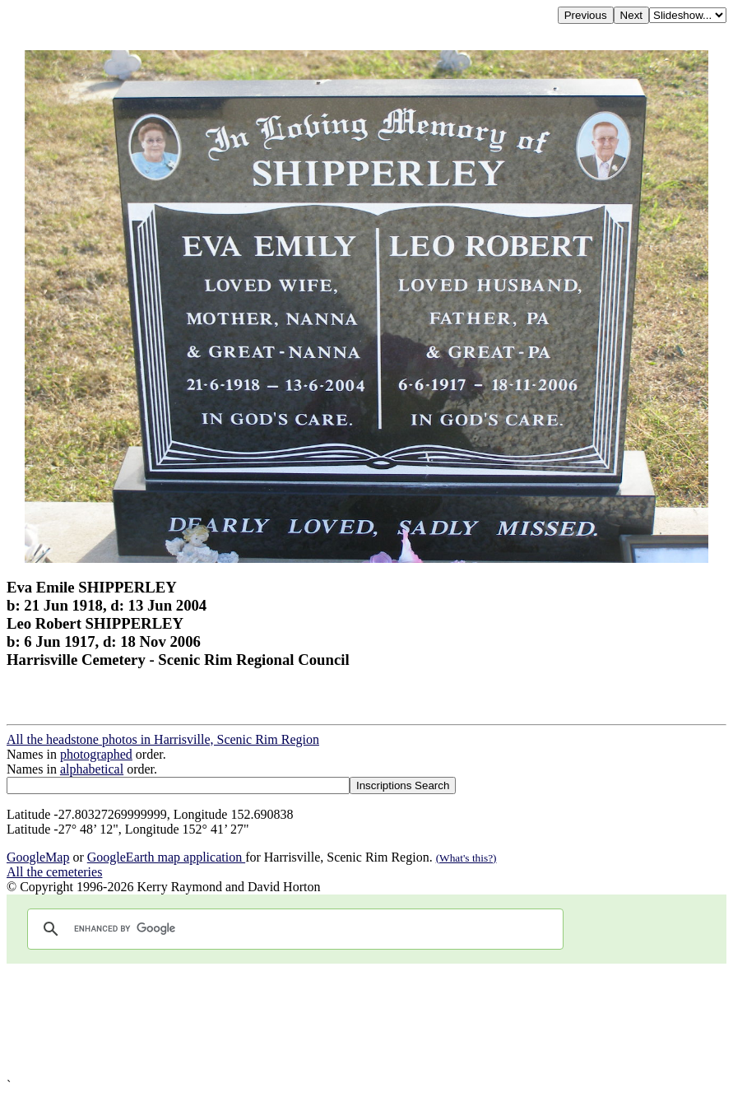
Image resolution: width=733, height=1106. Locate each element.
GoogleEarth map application (166, 857)
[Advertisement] (366, 1021)
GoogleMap (38, 857)
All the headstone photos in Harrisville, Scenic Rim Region (163, 739)
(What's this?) (466, 858)
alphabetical (91, 769)
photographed (96, 754)
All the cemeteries (54, 872)
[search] (293, 929)
